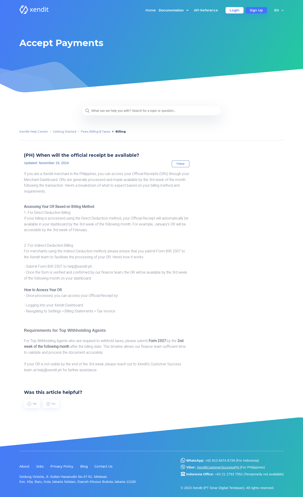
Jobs (40, 466)
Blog (84, 466)
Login (234, 10)
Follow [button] (181, 163)
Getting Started (64, 131)
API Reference (206, 10)
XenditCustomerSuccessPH (218, 467)
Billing (121, 131)
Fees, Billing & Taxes (95, 131)
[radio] (32, 403)
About (24, 466)
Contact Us (103, 466)
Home (151, 10)
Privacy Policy (61, 466)
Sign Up (256, 10)
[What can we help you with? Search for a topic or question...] (151, 110)
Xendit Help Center (33, 131)
